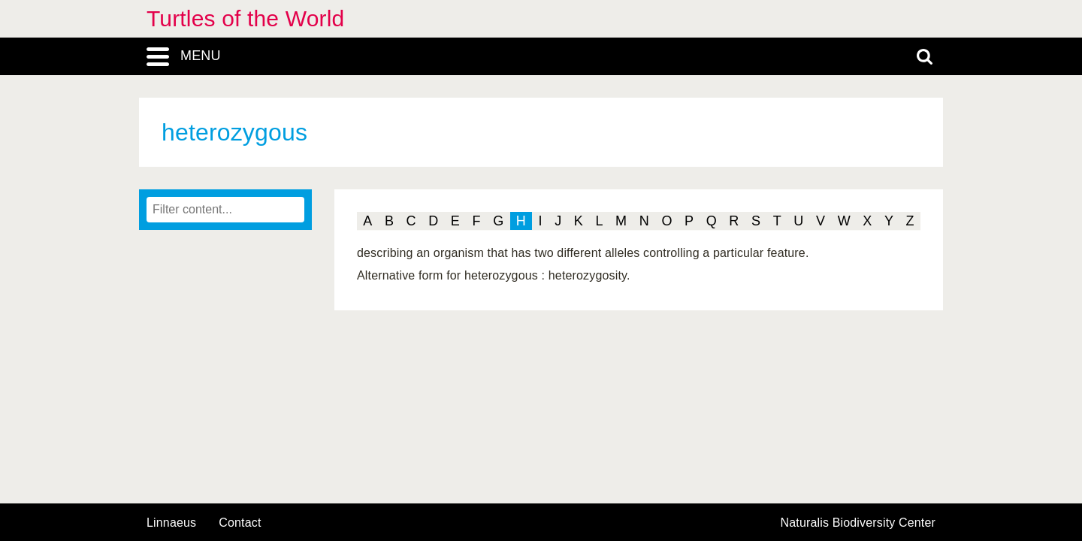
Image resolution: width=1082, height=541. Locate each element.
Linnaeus (171, 523)
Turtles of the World (245, 18)
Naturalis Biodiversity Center (858, 523)
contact (240, 522)
